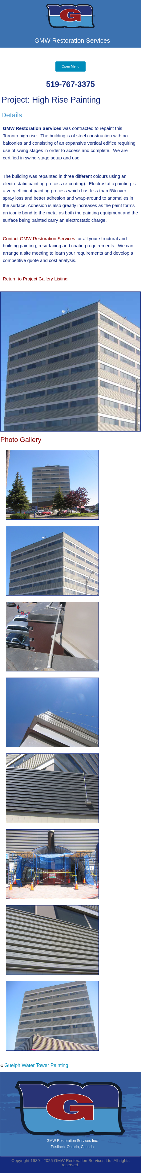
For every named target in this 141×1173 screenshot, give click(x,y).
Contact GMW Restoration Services (39, 238)
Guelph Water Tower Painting (36, 1065)
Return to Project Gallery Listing (35, 278)
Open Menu (70, 66)
